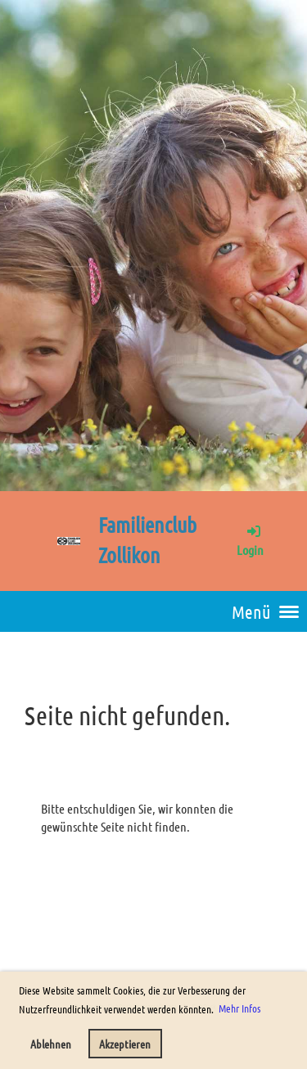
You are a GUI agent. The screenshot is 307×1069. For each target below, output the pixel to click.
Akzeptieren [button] (125, 1043)
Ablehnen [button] (50, 1043)
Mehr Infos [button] (239, 1008)
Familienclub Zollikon (147, 539)
